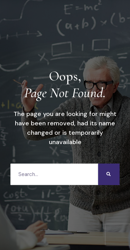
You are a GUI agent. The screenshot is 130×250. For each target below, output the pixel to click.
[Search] (109, 174)
